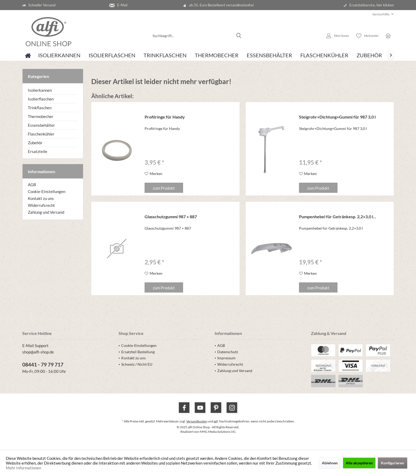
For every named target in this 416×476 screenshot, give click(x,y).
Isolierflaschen (41, 99)
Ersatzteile (37, 151)
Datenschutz (227, 352)
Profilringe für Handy (165, 116)
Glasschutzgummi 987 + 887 (171, 216)
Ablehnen (330, 463)
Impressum (226, 358)
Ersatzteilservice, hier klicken (371, 5)
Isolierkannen (40, 90)
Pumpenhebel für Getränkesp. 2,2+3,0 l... (337, 216)
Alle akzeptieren (359, 463)
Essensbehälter (41, 125)
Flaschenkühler (41, 134)
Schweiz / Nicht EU (136, 364)
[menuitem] (381, 14)
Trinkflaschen (39, 107)
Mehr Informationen (23, 467)
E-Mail (122, 5)
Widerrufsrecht (41, 205)
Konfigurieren (392, 463)
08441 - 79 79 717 (42, 364)
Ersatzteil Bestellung (138, 352)
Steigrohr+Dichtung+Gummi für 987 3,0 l (337, 116)
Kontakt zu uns (41, 198)
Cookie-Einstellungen (46, 191)
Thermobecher (40, 116)
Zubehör (35, 142)
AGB (32, 184)
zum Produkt (164, 188)
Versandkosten (196, 421)
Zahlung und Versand (46, 212)
